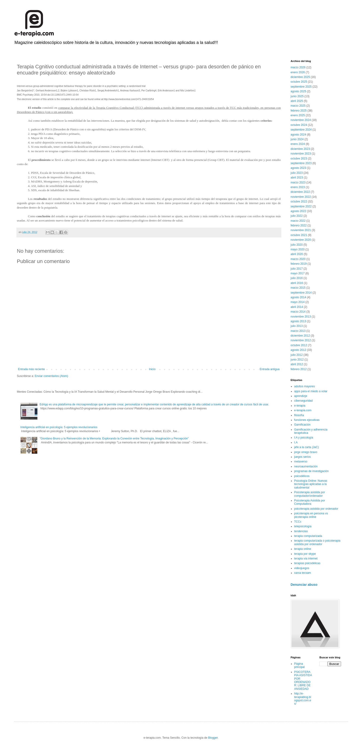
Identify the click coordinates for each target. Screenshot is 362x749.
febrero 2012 (299, 369)
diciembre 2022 (300, 192)
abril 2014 (297, 307)
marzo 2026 (298, 67)
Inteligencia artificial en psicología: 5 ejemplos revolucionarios (59, 427)
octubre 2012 (299, 345)
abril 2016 (297, 283)
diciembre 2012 (300, 335)
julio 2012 (297, 355)
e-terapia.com (302, 410)
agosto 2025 (298, 91)
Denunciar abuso (304, 584)
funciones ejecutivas (307, 420)
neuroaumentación (306, 466)
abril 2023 (297, 177)
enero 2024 (298, 144)
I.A (296, 442)
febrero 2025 (299, 110)
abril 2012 (297, 364)
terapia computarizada (308, 536)
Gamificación (302, 424)
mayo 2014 (298, 302)
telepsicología (302, 526)
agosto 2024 (298, 134)
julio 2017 (297, 268)
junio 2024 (297, 139)
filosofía (299, 415)
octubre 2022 (299, 201)
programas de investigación (311, 471)
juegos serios (302, 456)
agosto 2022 (298, 211)
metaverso (300, 461)
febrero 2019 (299, 263)
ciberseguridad (303, 400)
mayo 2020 (298, 249)
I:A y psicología (303, 437)
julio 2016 (297, 278)
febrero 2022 (299, 225)
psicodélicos (302, 476)
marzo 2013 (298, 331)
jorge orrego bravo (305, 452)
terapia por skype (305, 553)
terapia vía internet (306, 558)
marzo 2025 (298, 105)
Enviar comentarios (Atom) (51, 376)
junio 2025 (297, 96)
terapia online (302, 549)
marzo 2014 (298, 311)
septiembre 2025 (301, 86)
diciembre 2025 (300, 77)
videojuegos (301, 568)
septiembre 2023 (301, 163)
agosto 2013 (298, 321)
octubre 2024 (299, 125)
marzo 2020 (298, 259)
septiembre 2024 (301, 129)
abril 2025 (297, 101)
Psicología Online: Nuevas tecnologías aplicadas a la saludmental (310, 484)
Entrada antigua (270, 369)
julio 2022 (297, 215)
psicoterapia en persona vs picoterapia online (311, 515)
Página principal (299, 665)
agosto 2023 (298, 168)
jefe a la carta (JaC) (306, 447)
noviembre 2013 (301, 316)
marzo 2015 (298, 287)
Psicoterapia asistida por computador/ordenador (309, 494)
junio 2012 (297, 359)
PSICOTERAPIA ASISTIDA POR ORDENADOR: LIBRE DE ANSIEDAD (303, 680)
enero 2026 (298, 72)
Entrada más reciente (31, 369)
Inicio (152, 369)
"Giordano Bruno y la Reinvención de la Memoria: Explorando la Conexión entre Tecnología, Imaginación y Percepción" (114, 438)
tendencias (301, 531)
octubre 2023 (299, 158)
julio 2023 (297, 173)
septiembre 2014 (301, 292)
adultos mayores (304, 386)
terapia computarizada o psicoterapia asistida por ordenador (317, 542)
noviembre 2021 (301, 230)
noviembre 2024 (301, 120)
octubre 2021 (299, 235)
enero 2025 (298, 115)
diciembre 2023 (300, 149)
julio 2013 (297, 326)
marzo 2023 (298, 182)
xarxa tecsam (302, 572)
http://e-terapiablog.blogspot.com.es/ (302, 698)
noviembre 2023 (301, 153)
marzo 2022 (298, 220)
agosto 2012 (298, 350)
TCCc (298, 521)
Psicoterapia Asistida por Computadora (309, 502)
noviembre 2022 (301, 196)
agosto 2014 (298, 297)
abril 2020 (297, 254)
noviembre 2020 (301, 239)
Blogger (213, 737)
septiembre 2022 (301, 206)
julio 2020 (297, 244)
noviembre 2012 (301, 340)
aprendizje (300, 396)
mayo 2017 (298, 273)
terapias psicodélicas (307, 563)
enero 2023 (298, 187)
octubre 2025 (299, 81)
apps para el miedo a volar (310, 391)
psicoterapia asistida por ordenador (316, 508)
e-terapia (299, 405)
